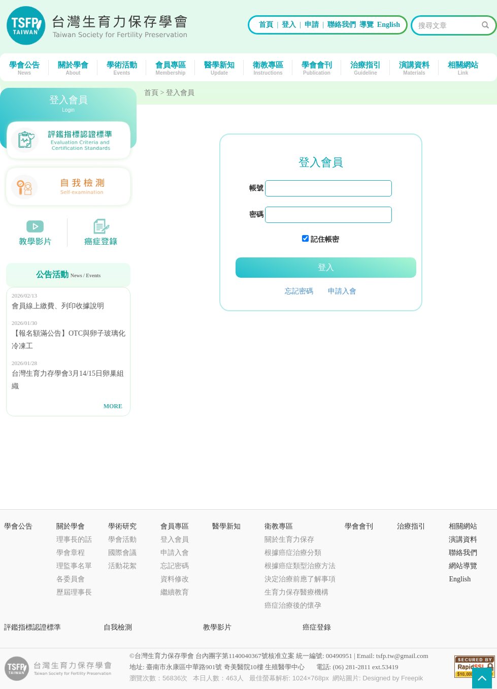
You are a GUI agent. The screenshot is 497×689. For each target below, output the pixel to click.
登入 (289, 24)
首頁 (266, 24)
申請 (312, 24)
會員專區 (173, 68)
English (388, 24)
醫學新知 (222, 68)
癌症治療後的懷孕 (292, 605)
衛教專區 (270, 68)
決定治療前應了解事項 (300, 579)
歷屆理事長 (74, 592)
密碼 (256, 214)
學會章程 (70, 552)
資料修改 (174, 579)
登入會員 (174, 539)
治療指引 (368, 68)
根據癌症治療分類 (292, 552)
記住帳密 (325, 239)
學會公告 (27, 68)
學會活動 (122, 539)
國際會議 (122, 552)
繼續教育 (174, 592)
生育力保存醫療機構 (296, 592)
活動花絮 (122, 566)
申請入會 (342, 291)
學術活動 (124, 68)
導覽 (366, 24)
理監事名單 (74, 566)
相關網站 (465, 68)
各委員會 (70, 579)
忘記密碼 (299, 291)
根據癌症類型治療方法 (300, 566)
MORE (113, 406)
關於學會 (75, 68)
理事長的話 (74, 539)
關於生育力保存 (289, 539)
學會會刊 (319, 68)
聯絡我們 (341, 24)
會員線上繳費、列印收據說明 (58, 306)
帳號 (256, 188)
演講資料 (417, 68)
